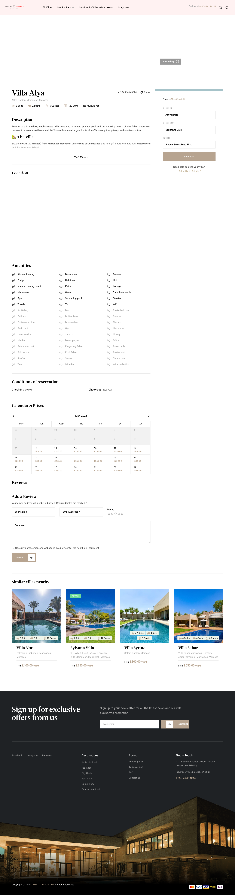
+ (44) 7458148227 (186, 778)
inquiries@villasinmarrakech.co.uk (193, 772)
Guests (166, 138)
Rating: (111, 509)
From (165, 99)
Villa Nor (24, 648)
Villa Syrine (134, 648)
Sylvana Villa (82, 648)
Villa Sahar (188, 648)
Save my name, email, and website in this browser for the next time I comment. (57, 548)
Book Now (189, 156)
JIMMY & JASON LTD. (43, 884)
